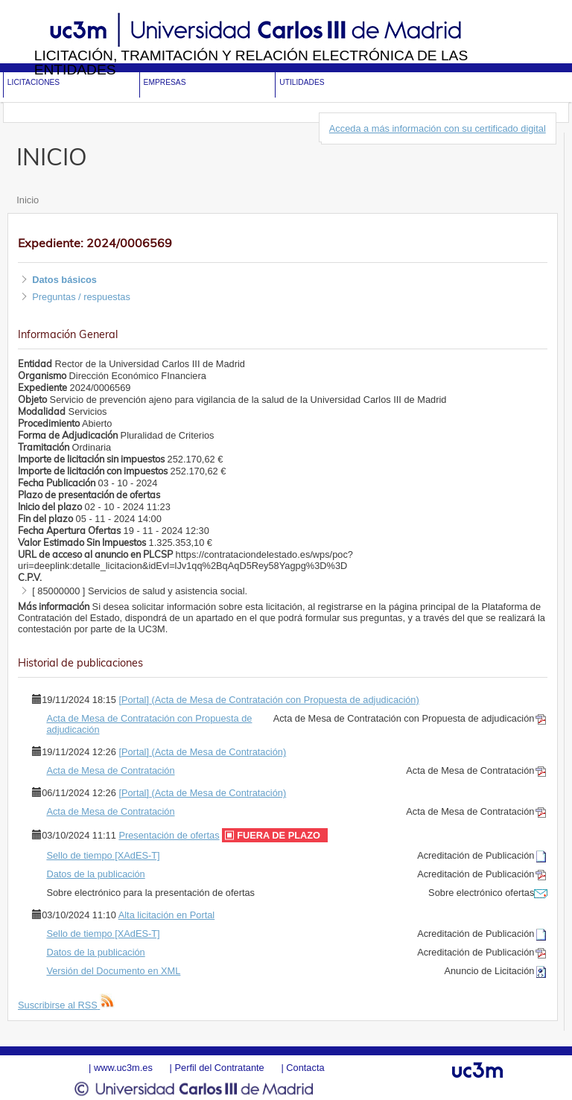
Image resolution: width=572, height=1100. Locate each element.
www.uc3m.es (123, 1067)
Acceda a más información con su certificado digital (437, 128)
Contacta (305, 1067)
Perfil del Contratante (219, 1067)
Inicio (27, 200)
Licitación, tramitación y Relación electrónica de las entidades (251, 62)
